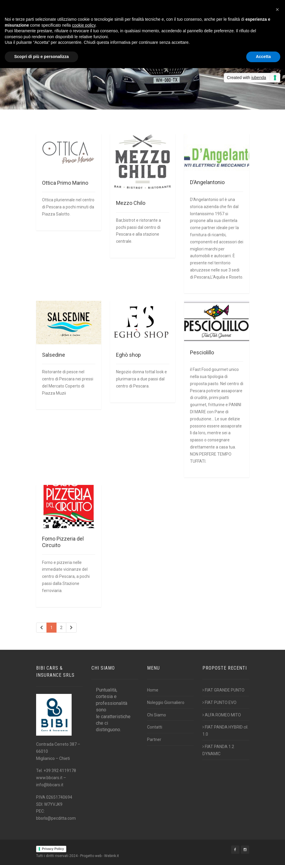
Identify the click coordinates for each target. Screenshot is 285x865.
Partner (154, 739)
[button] (277, 9)
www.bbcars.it (49, 777)
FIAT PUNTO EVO (219, 702)
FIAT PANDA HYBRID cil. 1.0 (225, 731)
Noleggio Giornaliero (165, 702)
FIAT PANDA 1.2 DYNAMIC (218, 750)
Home (152, 690)
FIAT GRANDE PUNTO (223, 690)
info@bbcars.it (49, 784)
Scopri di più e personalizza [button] (41, 56)
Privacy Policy (53, 848)
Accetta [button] (263, 56)
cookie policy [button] (83, 25)
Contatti (154, 727)
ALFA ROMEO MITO (221, 715)
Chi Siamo (156, 715)
